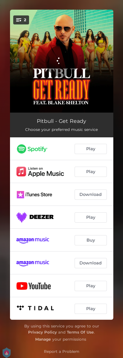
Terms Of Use (80, 332)
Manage (43, 339)
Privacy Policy (42, 332)
